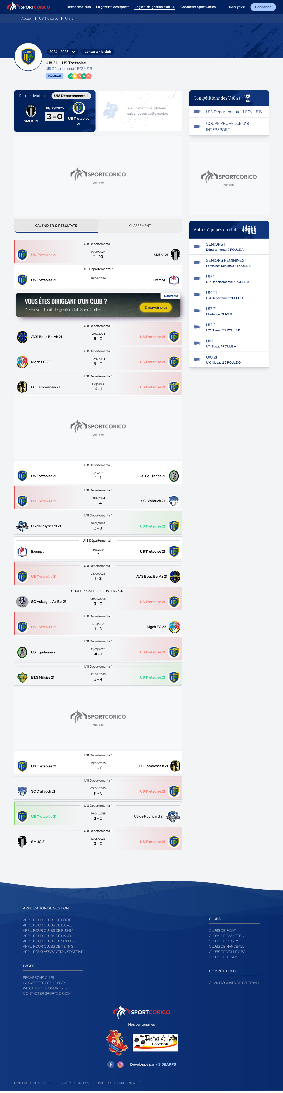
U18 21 (70, 18)
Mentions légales (27, 1085)
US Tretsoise (48, 18)
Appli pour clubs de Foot (47, 921)
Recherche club (38, 979)
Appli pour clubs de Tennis (48, 948)
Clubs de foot (222, 932)
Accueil (26, 18)
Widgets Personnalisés (45, 990)
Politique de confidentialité (119, 1085)
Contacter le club (98, 51)
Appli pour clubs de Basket (48, 927)
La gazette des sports (44, 984)
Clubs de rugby (223, 943)
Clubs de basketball (228, 937)
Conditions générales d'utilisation (69, 1085)
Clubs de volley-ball (229, 953)
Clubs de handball (226, 948)
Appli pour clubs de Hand (47, 937)
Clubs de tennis (223, 958)
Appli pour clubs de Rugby (48, 932)
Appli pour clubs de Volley (49, 943)
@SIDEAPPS (165, 1066)
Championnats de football (234, 984)
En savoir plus (155, 308)
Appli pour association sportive (53, 953)
